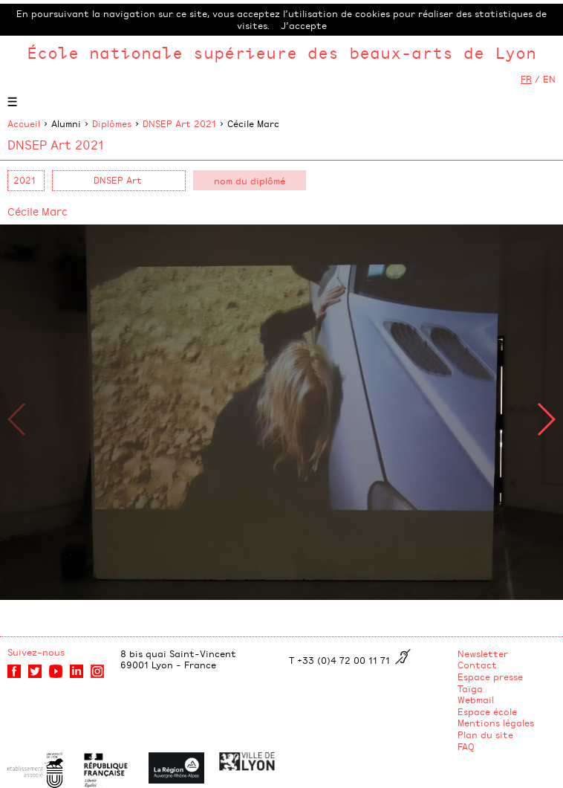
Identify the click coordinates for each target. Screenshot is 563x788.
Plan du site (485, 734)
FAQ (466, 746)
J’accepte (304, 25)
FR (526, 78)
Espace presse (490, 676)
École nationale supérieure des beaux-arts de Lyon (281, 52)
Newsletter (483, 653)
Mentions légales (496, 722)
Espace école (487, 711)
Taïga (470, 688)
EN (549, 78)
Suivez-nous (36, 652)
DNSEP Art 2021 (179, 123)
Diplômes (111, 123)
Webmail (476, 699)
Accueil (23, 123)
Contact (477, 664)
